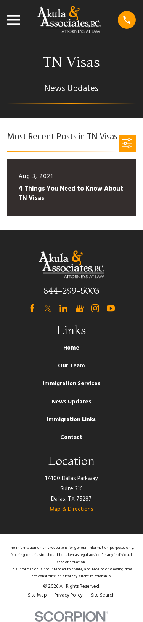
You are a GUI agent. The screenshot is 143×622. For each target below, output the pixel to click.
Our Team (71, 365)
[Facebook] (32, 308)
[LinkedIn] (63, 308)
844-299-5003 (71, 290)
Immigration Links (71, 419)
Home (71, 348)
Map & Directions (71, 509)
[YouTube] (111, 308)
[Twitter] (48, 308)
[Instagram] (95, 308)
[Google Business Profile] (80, 308)
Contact (71, 437)
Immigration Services (71, 383)
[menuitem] (37, 595)
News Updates (71, 401)
